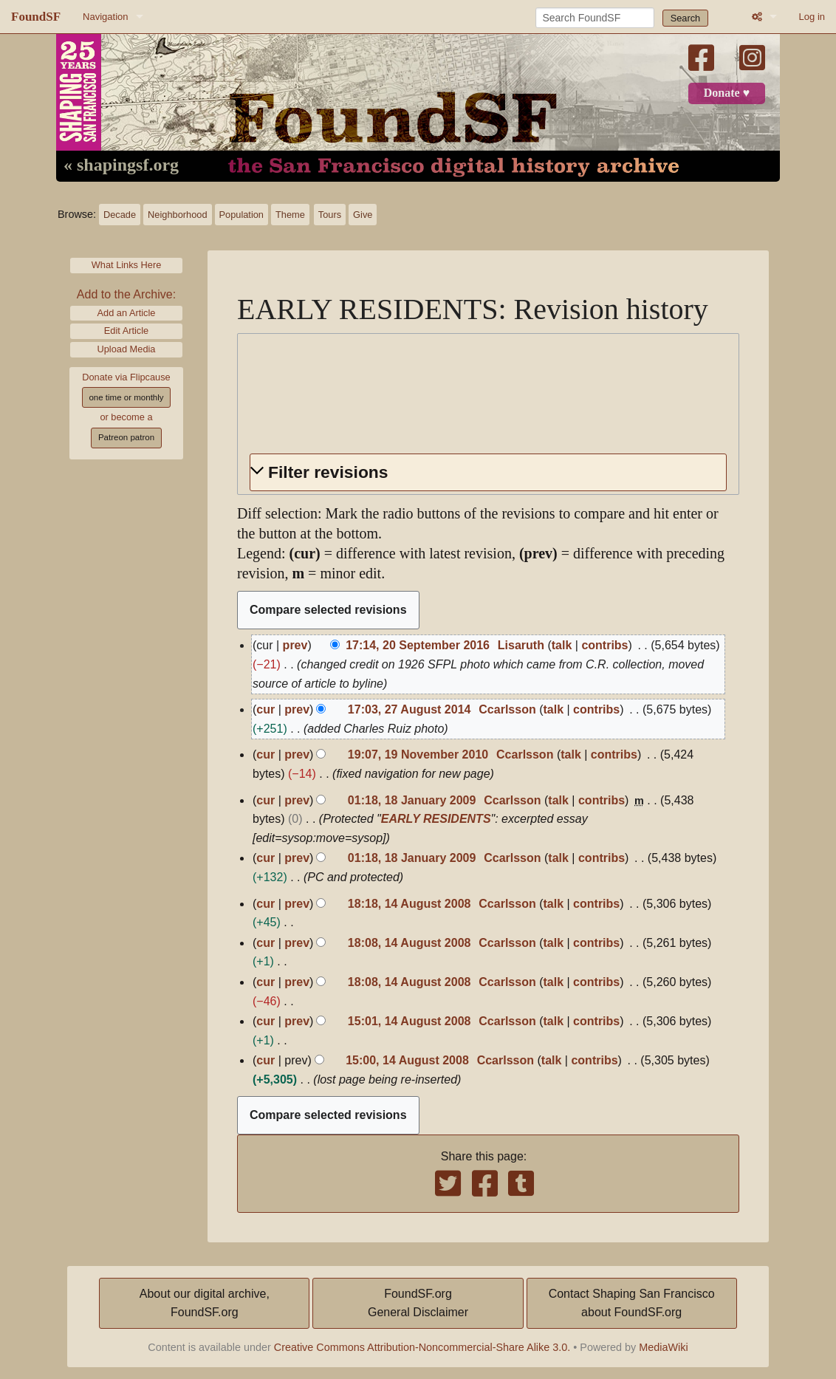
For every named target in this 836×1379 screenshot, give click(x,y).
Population (241, 214)
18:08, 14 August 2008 (409, 943)
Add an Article (126, 312)
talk (562, 645)
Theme (290, 214)
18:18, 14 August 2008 (409, 903)
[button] (488, 472)
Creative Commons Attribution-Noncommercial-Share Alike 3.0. (422, 1347)
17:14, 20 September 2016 (418, 645)
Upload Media (126, 349)
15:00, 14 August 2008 (407, 1060)
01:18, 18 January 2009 (412, 800)
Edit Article (126, 330)
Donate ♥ (727, 93)
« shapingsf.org (121, 165)
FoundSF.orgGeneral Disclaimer (418, 1303)
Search (686, 18)
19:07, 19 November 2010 (418, 754)
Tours (329, 214)
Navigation (105, 16)
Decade (119, 214)
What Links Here (127, 264)
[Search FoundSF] (594, 17)
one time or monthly (126, 397)
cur (265, 709)
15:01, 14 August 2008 (409, 1021)
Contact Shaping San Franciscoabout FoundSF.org (632, 1303)
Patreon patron (126, 437)
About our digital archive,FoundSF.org (205, 1303)
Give (362, 214)
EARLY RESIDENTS (436, 818)
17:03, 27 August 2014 (409, 709)
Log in (812, 16)
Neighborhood (177, 214)
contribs (604, 645)
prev (295, 645)
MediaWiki (663, 1347)
